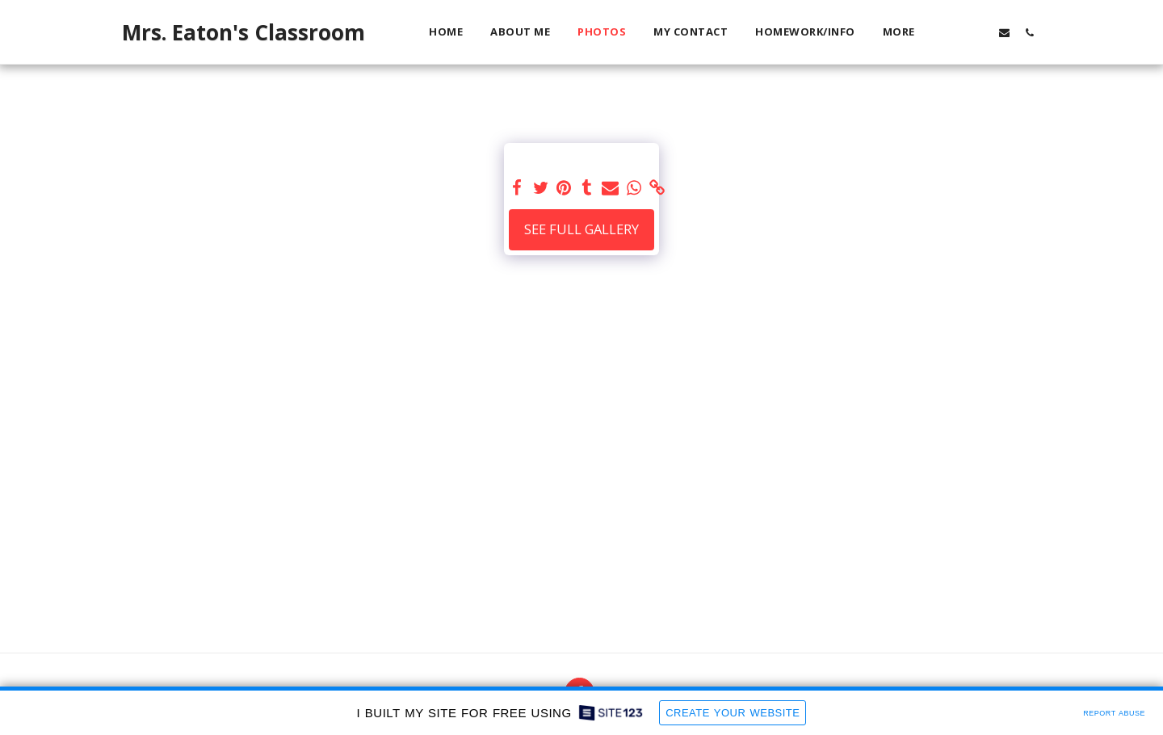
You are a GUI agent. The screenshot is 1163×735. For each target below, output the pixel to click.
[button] (954, 32)
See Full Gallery (581, 229)
